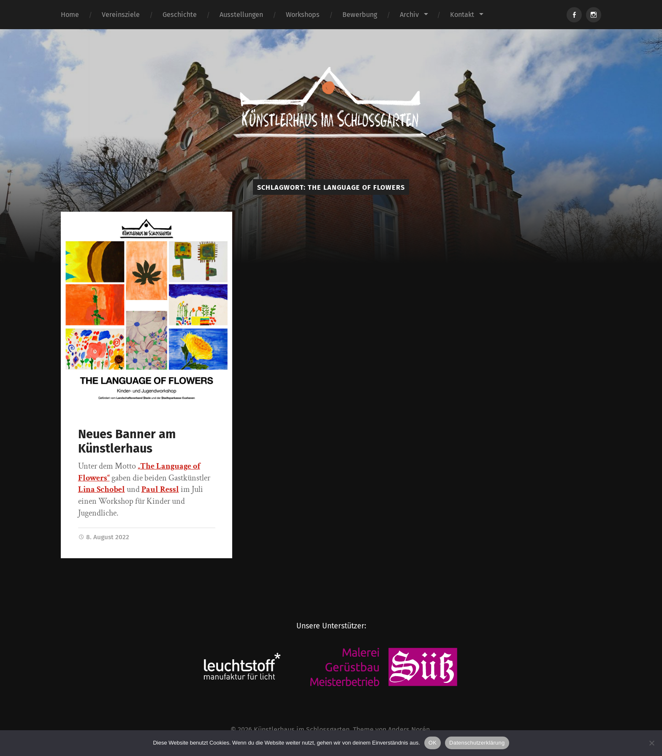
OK (433, 743)
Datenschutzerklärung (477, 743)
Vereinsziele (121, 15)
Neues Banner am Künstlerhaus (127, 441)
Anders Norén (409, 730)
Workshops (303, 15)
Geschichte (180, 15)
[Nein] (651, 743)
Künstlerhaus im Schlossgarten (302, 730)
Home (70, 15)
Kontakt (462, 15)
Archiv (409, 15)
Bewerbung (359, 15)
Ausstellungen (241, 15)
